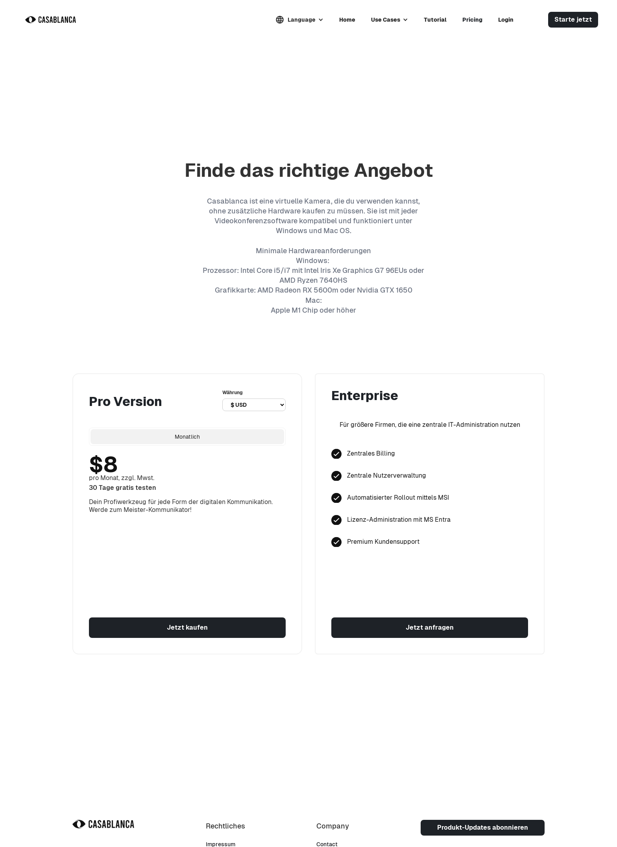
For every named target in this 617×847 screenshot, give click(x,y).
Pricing (472, 20)
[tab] (187, 436)
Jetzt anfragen (430, 627)
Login (506, 20)
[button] (300, 20)
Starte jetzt (573, 19)
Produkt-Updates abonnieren (482, 827)
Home (347, 20)
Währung (232, 392)
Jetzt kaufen (187, 627)
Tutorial (435, 20)
